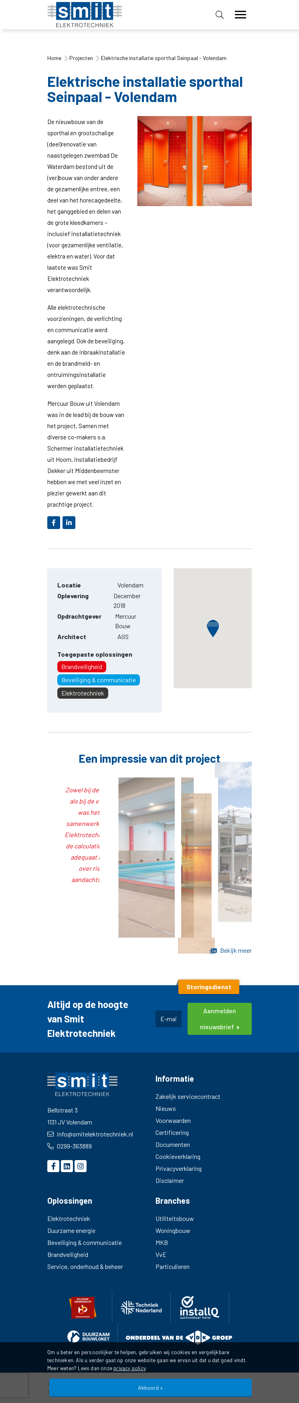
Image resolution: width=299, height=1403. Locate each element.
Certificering (172, 1132)
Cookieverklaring (178, 1156)
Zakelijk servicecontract (188, 1096)
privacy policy (129, 1368)
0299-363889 (69, 1146)
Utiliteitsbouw (175, 1218)
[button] (213, 628)
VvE (161, 1254)
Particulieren (173, 1266)
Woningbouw (173, 1230)
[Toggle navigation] (240, 14)
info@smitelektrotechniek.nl (90, 1134)
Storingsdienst (208, 986)
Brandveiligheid (81, 666)
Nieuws (166, 1108)
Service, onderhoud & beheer (85, 1266)
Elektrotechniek (82, 693)
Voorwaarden (173, 1120)
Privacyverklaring (179, 1168)
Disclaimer (170, 1180)
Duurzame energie (71, 1230)
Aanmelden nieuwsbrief (219, 1018)
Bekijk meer (231, 950)
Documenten (173, 1144)
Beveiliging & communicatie (98, 679)
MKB (162, 1242)
